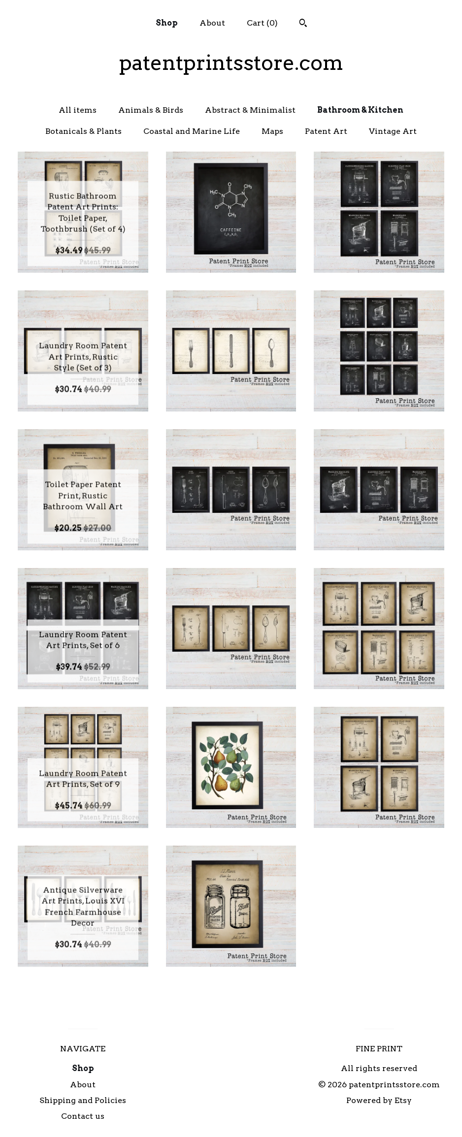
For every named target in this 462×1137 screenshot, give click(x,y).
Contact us (82, 1116)
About (212, 23)
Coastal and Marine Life (191, 131)
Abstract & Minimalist (250, 110)
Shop (167, 23)
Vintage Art (393, 131)
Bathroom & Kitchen (360, 110)
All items (78, 110)
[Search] (303, 24)
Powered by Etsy (379, 1100)
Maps (272, 131)
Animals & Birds (150, 110)
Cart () (262, 23)
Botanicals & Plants (83, 131)
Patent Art (326, 131)
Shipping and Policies (82, 1100)
